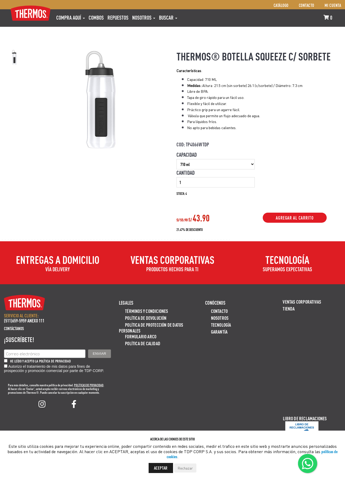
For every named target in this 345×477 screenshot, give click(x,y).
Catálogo (281, 5)
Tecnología (221, 325)
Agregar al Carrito (294, 218)
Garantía (219, 332)
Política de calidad (142, 343)
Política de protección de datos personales (151, 328)
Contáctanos (14, 328)
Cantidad (185, 172)
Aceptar (161, 468)
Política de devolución (145, 318)
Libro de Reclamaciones (305, 418)
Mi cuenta (333, 5)
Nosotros (143, 17)
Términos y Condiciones (146, 311)
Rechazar (185, 468)
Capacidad (186, 154)
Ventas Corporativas (302, 302)
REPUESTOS (117, 17)
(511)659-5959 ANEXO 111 (24, 320)
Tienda (289, 308)
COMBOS (96, 17)
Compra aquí (70, 17)
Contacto (306, 5)
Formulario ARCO (140, 336)
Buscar (168, 17)
